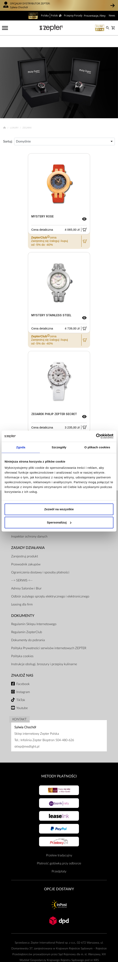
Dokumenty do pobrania (28, 628)
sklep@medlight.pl (26, 735)
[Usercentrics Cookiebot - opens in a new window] (96, 436)
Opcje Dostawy (59, 877)
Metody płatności (59, 764)
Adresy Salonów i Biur (26, 576)
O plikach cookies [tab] (97, 447)
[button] (112, 5)
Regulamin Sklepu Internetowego (33, 612)
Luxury (14, 116)
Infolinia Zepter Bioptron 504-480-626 (47, 728)
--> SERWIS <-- (21, 568)
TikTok (20, 688)
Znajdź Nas (22, 664)
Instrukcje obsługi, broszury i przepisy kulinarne (44, 652)
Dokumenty (22, 604)
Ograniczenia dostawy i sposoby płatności (40, 560)
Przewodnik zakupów (25, 552)
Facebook (23, 672)
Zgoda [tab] (20, 447)
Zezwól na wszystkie (59, 509)
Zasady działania (28, 536)
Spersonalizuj (59, 522)
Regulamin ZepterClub (26, 620)
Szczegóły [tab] (59, 447)
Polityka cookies (22, 644)
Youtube (22, 696)
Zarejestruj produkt (24, 544)
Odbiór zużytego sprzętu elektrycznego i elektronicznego (50, 584)
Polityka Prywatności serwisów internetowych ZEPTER (48, 636)
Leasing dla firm (22, 592)
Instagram (23, 680)
